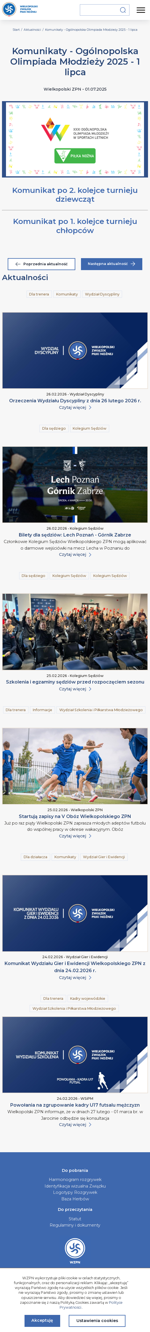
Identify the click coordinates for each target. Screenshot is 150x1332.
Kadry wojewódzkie (87, 998)
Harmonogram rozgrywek (75, 1179)
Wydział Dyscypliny (102, 294)
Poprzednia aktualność (41, 264)
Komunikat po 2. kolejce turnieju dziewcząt (75, 194)
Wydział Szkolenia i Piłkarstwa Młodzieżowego (101, 710)
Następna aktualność (111, 264)
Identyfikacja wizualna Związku (75, 1186)
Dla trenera (39, 294)
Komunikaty (67, 294)
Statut (75, 1218)
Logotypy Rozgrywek (75, 1192)
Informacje (42, 710)
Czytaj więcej (75, 407)
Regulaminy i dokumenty (75, 1225)
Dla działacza (35, 857)
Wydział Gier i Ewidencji (104, 857)
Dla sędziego (54, 428)
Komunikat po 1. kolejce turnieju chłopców (75, 226)
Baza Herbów (75, 1199)
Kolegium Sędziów (89, 428)
